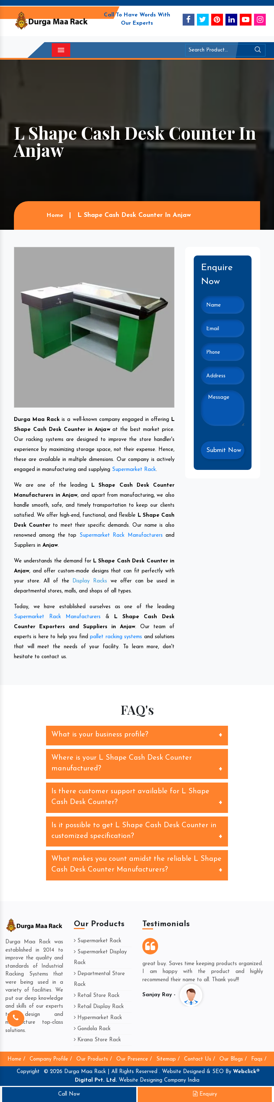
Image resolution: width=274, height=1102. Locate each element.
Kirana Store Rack (97, 1040)
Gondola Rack (92, 1029)
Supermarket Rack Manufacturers (121, 535)
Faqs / (259, 1059)
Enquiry (205, 1094)
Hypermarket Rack (98, 1018)
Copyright (28, 1071)
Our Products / (94, 1059)
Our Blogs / (233, 1059)
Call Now (69, 1094)
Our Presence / (134, 1059)
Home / (16, 1059)
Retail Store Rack (97, 995)
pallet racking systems (116, 637)
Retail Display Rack (99, 1006)
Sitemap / (168, 1059)
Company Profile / (51, 1059)
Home (54, 215)
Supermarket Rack (134, 469)
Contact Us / (199, 1059)
